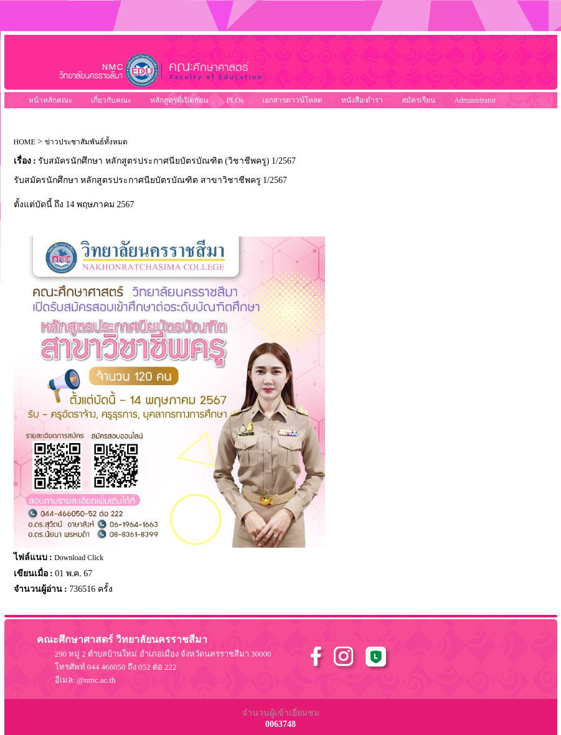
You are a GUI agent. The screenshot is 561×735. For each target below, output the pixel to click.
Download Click (78, 557)
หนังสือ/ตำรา (362, 100)
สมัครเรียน (418, 100)
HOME (24, 142)
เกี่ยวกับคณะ (111, 100)
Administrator (475, 100)
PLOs (235, 100)
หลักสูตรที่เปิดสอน (179, 100)
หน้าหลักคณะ (50, 100)
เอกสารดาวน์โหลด (292, 100)
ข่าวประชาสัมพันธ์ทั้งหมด (86, 142)
